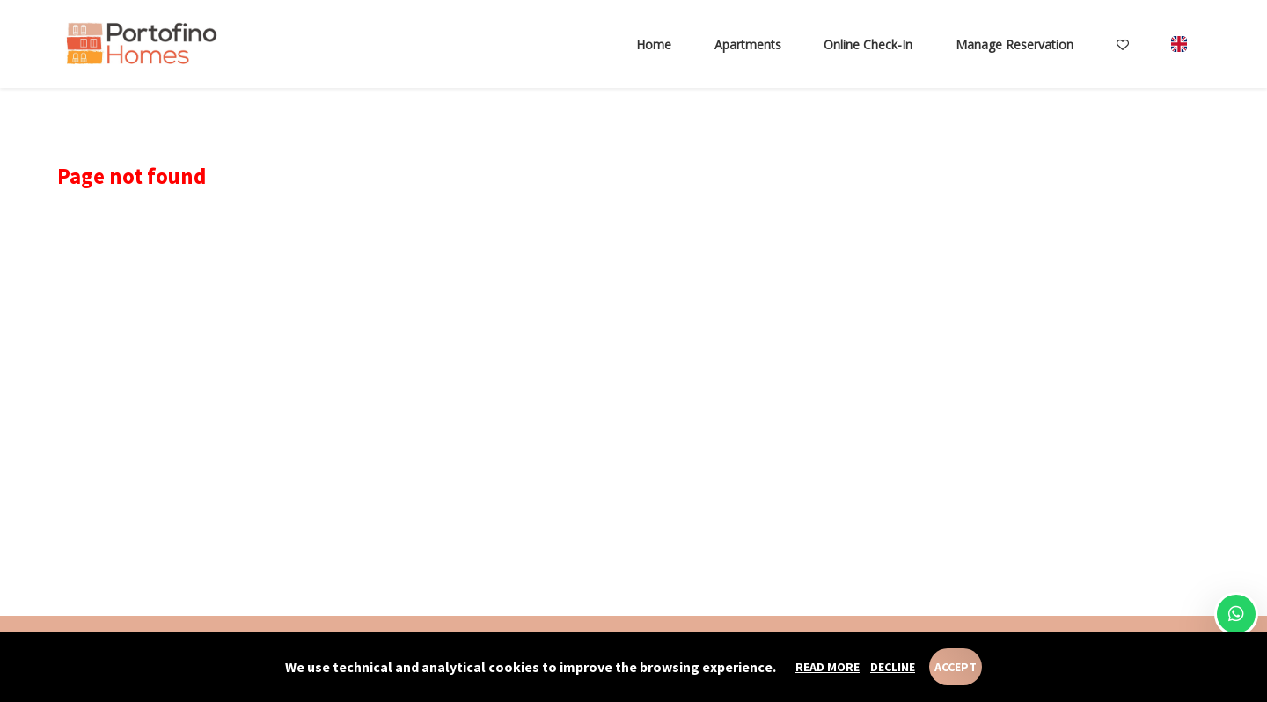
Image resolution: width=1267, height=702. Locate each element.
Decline (892, 667)
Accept (955, 667)
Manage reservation (1014, 44)
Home (653, 44)
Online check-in (868, 44)
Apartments (747, 44)
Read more (827, 667)
